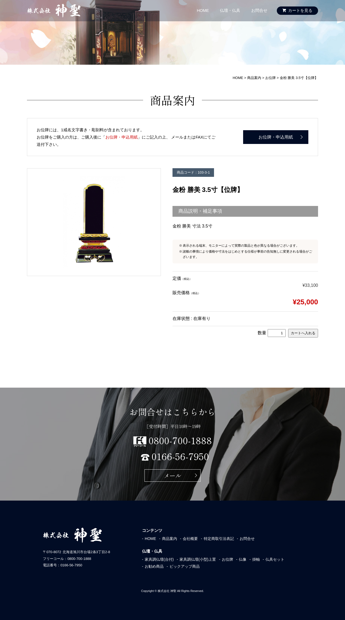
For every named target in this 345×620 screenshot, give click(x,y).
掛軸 (256, 559)
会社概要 (190, 538)
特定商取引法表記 (219, 538)
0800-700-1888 (181, 439)
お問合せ (259, 10)
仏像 (242, 559)
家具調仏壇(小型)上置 (198, 559)
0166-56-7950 (181, 455)
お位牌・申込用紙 (121, 137)
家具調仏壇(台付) (159, 559)
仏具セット (274, 559)
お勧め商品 (154, 566)
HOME (203, 10)
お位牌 (227, 559)
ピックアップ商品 (185, 566)
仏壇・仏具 (230, 10)
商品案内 (169, 538)
